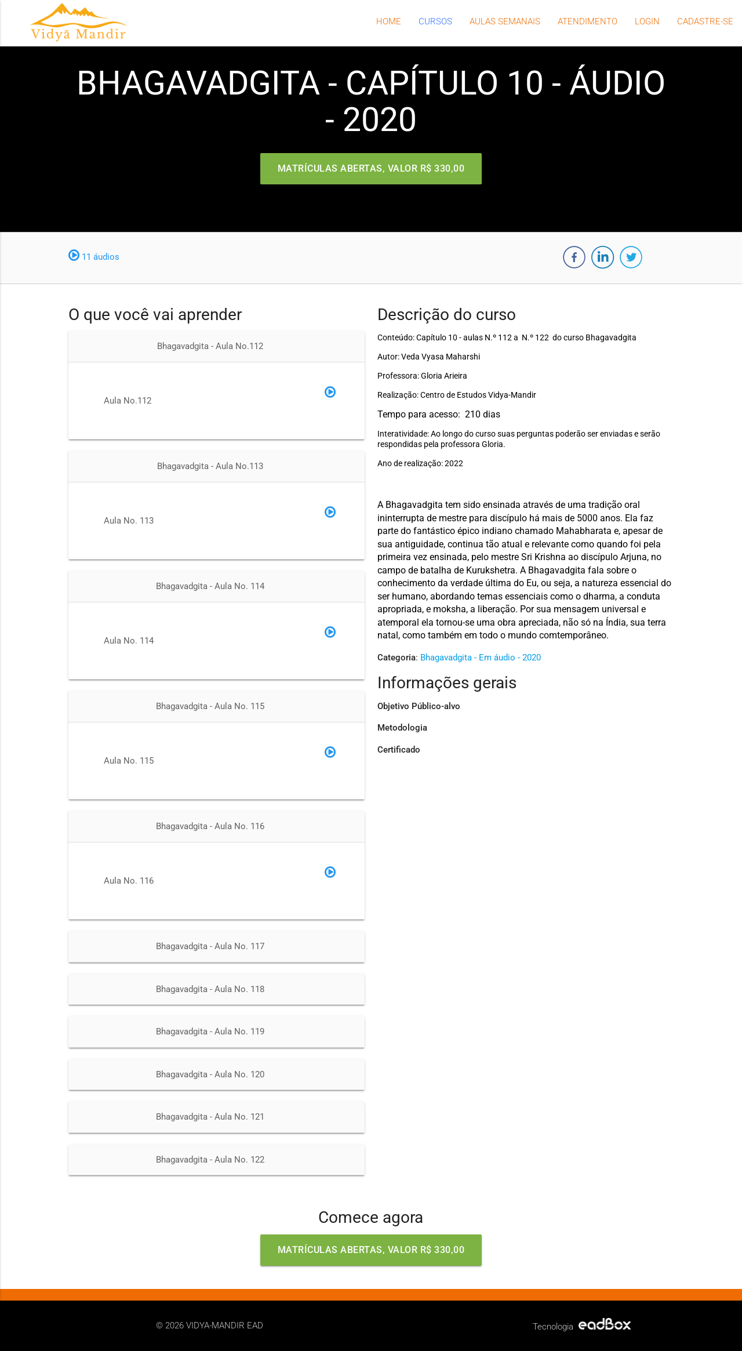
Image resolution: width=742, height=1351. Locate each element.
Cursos (435, 21)
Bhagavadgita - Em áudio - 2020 (480, 657)
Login (647, 21)
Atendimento (587, 21)
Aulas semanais (505, 21)
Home (388, 21)
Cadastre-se (705, 21)
